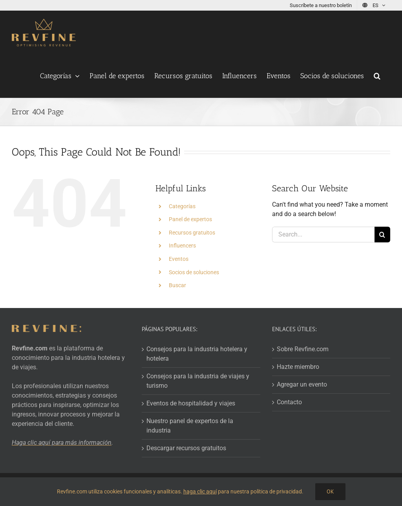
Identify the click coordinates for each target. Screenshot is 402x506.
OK (330, 491)
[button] (377, 75)
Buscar (177, 285)
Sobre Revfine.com (303, 349)
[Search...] (323, 234)
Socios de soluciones (194, 272)
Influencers (182, 245)
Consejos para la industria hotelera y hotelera (196, 353)
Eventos (178, 259)
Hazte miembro (298, 366)
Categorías (182, 206)
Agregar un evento (302, 384)
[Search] (382, 234)
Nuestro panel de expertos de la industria (189, 425)
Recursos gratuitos (192, 232)
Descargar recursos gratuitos (186, 448)
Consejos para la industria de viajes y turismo (197, 380)
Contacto (289, 402)
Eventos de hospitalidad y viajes (190, 403)
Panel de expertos (190, 219)
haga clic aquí (200, 491)
